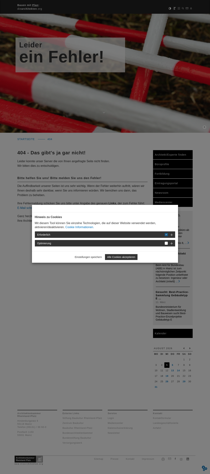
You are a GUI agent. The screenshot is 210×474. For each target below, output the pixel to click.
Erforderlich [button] (43, 234)
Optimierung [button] (44, 243)
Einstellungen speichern (88, 257)
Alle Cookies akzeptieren (121, 257)
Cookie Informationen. (79, 227)
